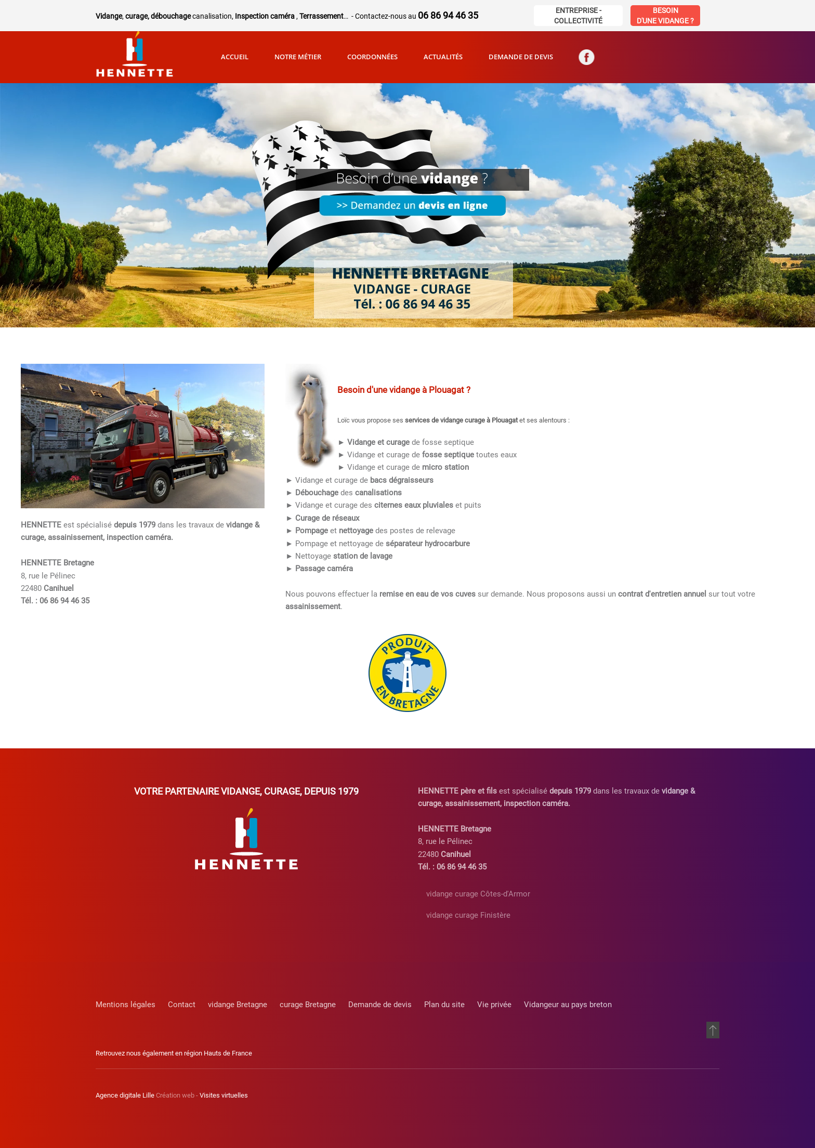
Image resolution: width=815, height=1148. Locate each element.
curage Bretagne (308, 1004)
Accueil (234, 56)
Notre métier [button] (297, 56)
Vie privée (494, 1004)
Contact (181, 1004)
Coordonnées (372, 56)
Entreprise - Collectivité (578, 15)
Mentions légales (125, 1004)
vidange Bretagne (237, 1004)
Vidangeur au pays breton (568, 1004)
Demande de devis (521, 56)
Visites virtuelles (224, 1095)
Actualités (443, 56)
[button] (712, 1030)
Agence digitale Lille (125, 1095)
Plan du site (444, 1004)
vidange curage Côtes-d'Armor (478, 894)
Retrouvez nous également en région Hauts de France (174, 1053)
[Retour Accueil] (135, 57)
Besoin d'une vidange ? (665, 15)
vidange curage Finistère (468, 915)
